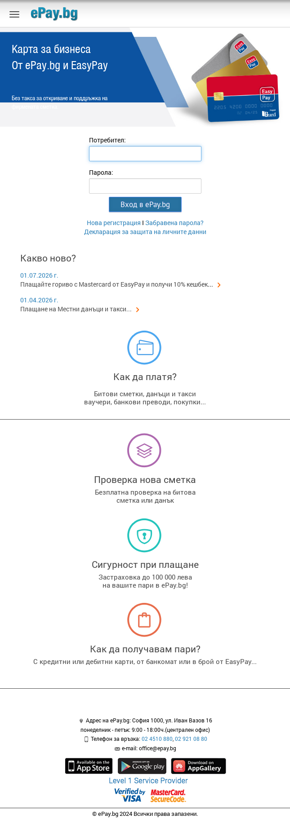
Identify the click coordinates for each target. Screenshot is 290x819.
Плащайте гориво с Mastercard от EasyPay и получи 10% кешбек (114, 284)
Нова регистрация (114, 222)
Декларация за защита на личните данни (145, 231)
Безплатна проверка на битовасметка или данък (145, 496)
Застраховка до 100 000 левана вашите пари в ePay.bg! (145, 580)
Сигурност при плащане (145, 564)
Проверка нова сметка (145, 479)
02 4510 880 (157, 738)
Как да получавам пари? (145, 648)
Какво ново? (48, 258)
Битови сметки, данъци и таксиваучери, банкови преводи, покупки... (145, 397)
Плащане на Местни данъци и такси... (79, 309)
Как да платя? (145, 376)
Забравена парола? (174, 222)
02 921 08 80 (191, 738)
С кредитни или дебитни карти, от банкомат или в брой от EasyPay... (145, 661)
